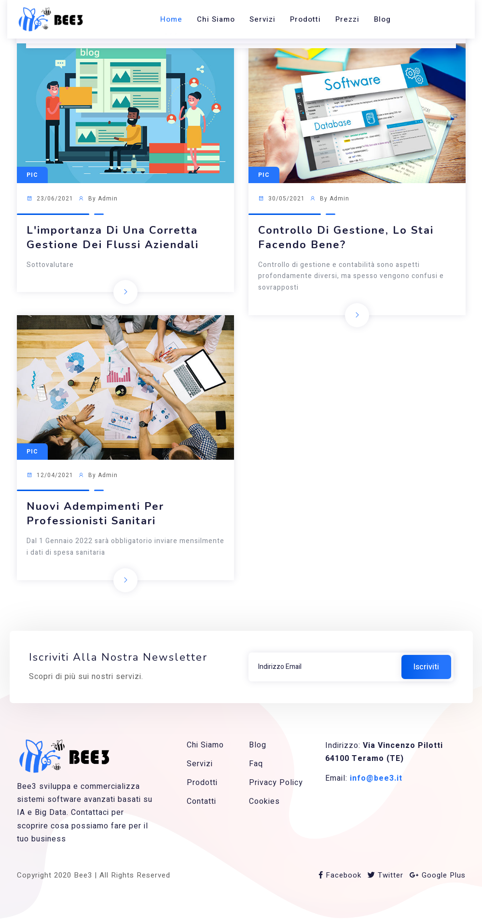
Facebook (340, 875)
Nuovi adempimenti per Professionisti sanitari (95, 513)
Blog (382, 19)
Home (171, 19)
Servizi (262, 19)
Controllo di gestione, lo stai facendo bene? (346, 237)
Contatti (201, 801)
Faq (256, 764)
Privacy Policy (276, 782)
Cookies (264, 801)
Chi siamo (216, 19)
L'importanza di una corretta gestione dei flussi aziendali (113, 237)
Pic (32, 175)
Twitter (385, 875)
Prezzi (347, 19)
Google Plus (438, 875)
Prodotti (305, 19)
